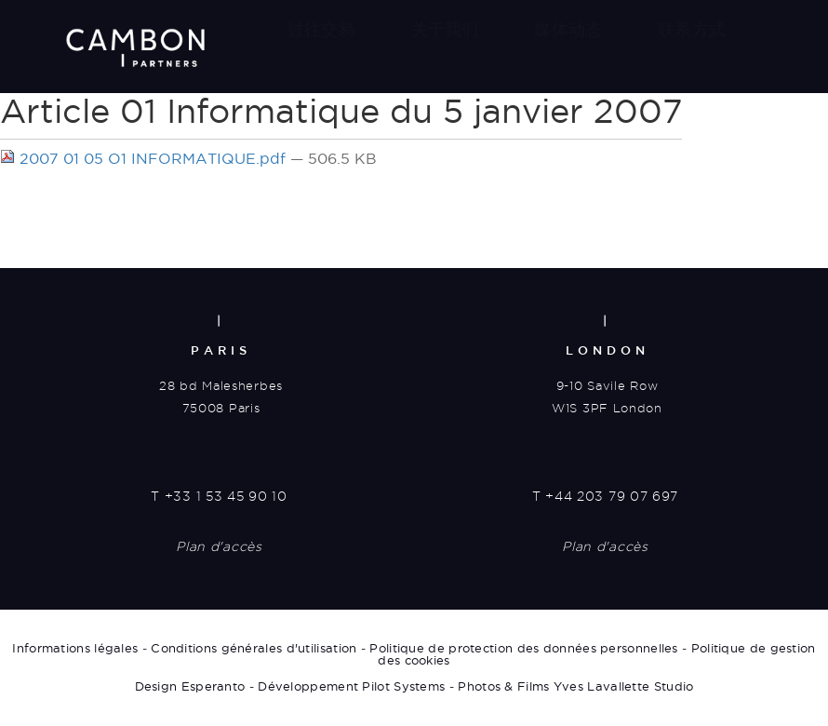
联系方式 (692, 29)
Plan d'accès (218, 548)
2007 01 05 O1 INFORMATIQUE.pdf (145, 158)
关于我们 (445, 29)
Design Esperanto (190, 686)
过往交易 (321, 29)
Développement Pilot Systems (351, 686)
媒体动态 (568, 29)
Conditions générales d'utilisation (253, 648)
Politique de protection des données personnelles (523, 648)
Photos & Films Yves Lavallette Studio (575, 686)
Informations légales (75, 648)
